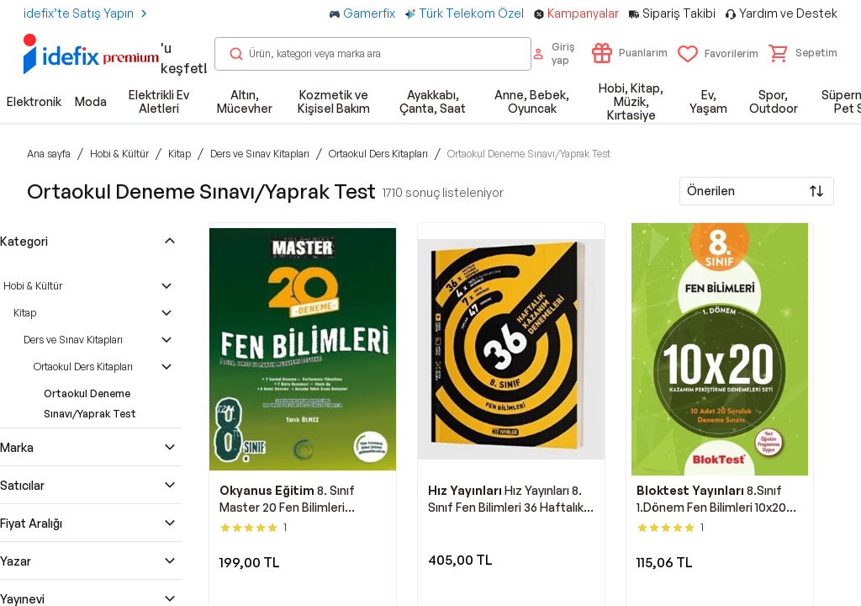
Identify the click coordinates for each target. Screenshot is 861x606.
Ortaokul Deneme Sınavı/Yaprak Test (90, 403)
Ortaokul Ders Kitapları (83, 366)
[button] (803, 53)
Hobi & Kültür (32, 285)
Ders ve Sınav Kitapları (73, 339)
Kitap (24, 312)
